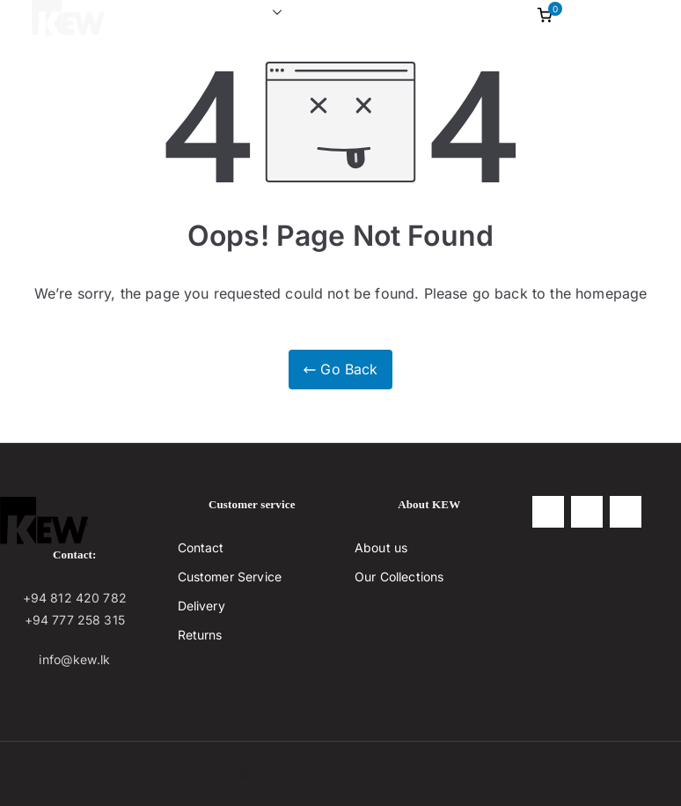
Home (148, 12)
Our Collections (399, 576)
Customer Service (230, 576)
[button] (273, 13)
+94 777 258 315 (75, 619)
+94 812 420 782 (75, 597)
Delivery (201, 605)
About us (333, 12)
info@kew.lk (74, 659)
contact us (419, 12)
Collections (235, 13)
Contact (201, 547)
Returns (200, 634)
